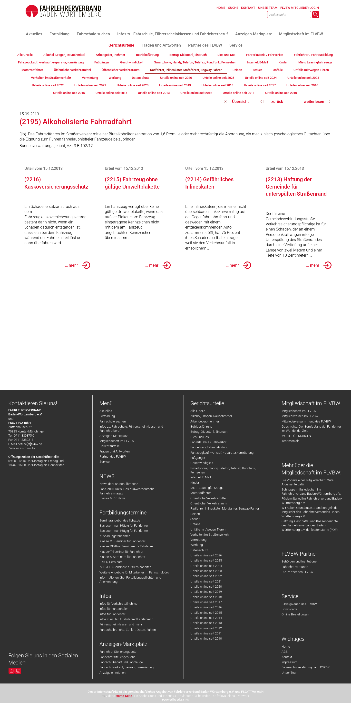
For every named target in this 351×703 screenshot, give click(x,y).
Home (286, 646)
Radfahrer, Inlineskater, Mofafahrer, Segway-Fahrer (224, 508)
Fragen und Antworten (114, 451)
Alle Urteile (197, 411)
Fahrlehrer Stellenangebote (117, 651)
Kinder (194, 482)
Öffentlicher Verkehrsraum (208, 503)
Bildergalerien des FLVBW (299, 604)
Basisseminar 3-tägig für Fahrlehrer (123, 525)
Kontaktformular (25, 448)
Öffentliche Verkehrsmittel (208, 498)
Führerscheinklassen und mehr (120, 624)
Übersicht (240, 101)
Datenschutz (199, 550)
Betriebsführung (201, 426)
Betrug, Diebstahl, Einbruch (208, 431)
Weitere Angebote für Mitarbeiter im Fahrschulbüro (134, 572)
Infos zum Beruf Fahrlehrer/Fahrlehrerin (126, 619)
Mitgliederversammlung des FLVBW (306, 421)
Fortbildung (107, 416)
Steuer (194, 519)
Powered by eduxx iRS (175, 699)
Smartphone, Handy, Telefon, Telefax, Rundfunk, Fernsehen (223, 470)
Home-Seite (124, 696)
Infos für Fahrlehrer (112, 614)
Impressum (290, 662)
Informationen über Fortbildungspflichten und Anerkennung (130, 579)
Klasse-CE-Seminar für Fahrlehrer (122, 541)
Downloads (289, 609)
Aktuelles (105, 411)
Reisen (195, 514)
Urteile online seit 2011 (206, 633)
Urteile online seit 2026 (206, 555)
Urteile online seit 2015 (206, 612)
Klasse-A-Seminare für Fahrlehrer (122, 557)
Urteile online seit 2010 (206, 638)
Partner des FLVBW (112, 456)
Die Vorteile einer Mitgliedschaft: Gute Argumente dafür (307, 482)
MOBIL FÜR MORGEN (296, 436)
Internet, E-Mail (200, 477)
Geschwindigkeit (201, 463)
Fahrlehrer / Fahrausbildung (209, 447)
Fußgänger (197, 458)
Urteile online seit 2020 (206, 586)
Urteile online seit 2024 (206, 566)
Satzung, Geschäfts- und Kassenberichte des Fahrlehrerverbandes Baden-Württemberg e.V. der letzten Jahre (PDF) (310, 525)
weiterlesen (314, 101)
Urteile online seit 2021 (206, 581)
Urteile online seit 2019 (206, 591)
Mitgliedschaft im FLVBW (116, 441)
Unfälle (195, 524)
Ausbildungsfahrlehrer (114, 536)
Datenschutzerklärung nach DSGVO (306, 667)
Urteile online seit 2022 (206, 576)
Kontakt (287, 657)
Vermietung (198, 540)
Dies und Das (199, 437)
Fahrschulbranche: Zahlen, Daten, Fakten (127, 630)
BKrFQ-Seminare (111, 562)
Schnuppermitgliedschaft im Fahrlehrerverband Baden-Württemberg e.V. (311, 491)
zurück (277, 101)
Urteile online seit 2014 (206, 618)
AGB (285, 651)
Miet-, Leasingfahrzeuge (207, 488)
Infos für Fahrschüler (113, 609)
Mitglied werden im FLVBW (300, 416)
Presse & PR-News (112, 498)
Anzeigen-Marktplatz (113, 436)
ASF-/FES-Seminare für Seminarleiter (125, 567)
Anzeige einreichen (112, 672)
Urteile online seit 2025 (206, 560)
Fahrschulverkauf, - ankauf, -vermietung (126, 667)
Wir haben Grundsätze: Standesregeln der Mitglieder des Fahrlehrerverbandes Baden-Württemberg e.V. (311, 512)
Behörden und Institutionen (300, 561)
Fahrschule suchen (112, 421)
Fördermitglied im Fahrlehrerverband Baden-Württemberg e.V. (312, 500)
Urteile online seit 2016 (206, 607)
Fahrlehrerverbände (295, 567)
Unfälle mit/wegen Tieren (207, 529)
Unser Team (290, 672)
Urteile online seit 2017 (206, 602)
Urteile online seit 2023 (206, 571)
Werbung (196, 545)
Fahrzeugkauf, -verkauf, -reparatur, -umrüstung (222, 452)
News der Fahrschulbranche (118, 484)
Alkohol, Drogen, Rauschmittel (211, 416)
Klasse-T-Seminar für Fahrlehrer (121, 551)
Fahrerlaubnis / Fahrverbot (208, 442)
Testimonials (291, 441)
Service (104, 461)
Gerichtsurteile (109, 446)
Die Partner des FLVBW (297, 572)
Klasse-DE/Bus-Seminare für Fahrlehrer (126, 546)
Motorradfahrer (200, 493)
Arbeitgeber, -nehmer (204, 421)
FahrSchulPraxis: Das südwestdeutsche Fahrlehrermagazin (127, 491)
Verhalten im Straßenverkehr (210, 534)
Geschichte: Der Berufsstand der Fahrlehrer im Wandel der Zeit (311, 428)
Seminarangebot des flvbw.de (119, 520)
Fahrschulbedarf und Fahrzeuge (121, 662)
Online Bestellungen (295, 614)
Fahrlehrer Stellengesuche (117, 657)
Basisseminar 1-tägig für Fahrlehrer (123, 530)
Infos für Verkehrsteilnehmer (118, 603)
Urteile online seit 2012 (206, 628)
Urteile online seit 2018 (206, 597)
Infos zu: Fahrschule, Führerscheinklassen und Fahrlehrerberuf (131, 428)
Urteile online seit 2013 (206, 623)
